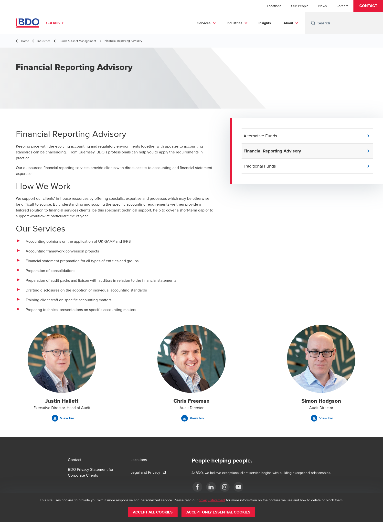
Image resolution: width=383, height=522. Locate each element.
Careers (343, 5)
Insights (264, 22)
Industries (234, 22)
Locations (274, 5)
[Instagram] (225, 487)
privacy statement (212, 500)
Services (204, 22)
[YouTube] (238, 487)
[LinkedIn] (211, 487)
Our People (300, 5)
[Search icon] (313, 22)
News (322, 5)
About (288, 22)
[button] (368, 6)
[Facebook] (197, 487)
